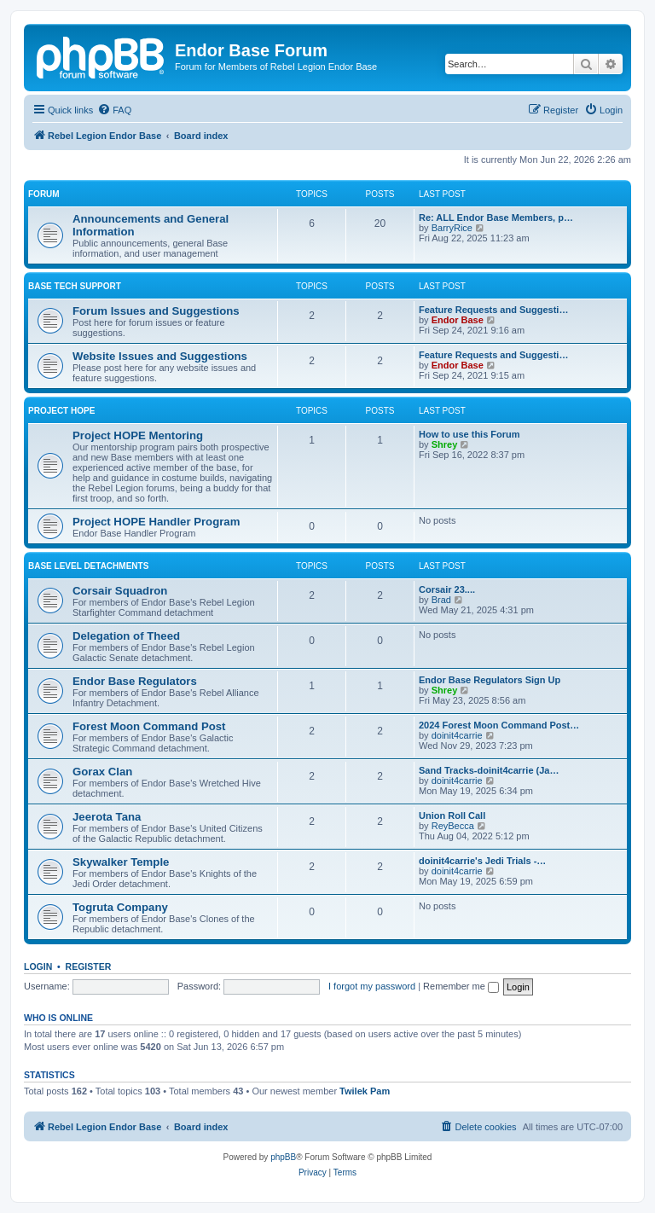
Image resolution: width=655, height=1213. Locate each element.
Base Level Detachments (88, 566)
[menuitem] (114, 110)
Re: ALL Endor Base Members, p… (496, 217)
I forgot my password (371, 986)
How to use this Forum (469, 434)
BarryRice (452, 228)
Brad (441, 600)
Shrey (445, 444)
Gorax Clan (102, 771)
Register (89, 966)
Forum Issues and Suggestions (156, 311)
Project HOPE (61, 410)
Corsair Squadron (119, 590)
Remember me (461, 986)
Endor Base (458, 320)
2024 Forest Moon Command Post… (499, 725)
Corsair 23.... (447, 589)
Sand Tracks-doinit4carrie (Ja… (489, 770)
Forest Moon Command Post (149, 726)
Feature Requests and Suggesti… (493, 310)
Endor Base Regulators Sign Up (489, 680)
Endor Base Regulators (134, 681)
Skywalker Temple (120, 862)
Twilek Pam (364, 1091)
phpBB (283, 1157)
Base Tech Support (74, 286)
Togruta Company (120, 907)
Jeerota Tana (106, 816)
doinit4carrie (457, 735)
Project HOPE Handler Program (156, 521)
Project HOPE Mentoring (137, 435)
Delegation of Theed (126, 636)
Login (38, 966)
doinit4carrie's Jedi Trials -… (482, 861)
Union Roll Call (452, 815)
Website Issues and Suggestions (159, 356)
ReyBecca (453, 826)
